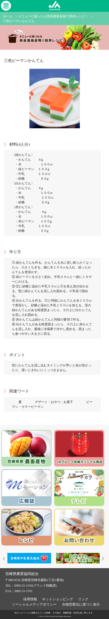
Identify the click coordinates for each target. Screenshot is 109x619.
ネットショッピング (57, 599)
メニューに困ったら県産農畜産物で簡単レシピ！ (53, 16)
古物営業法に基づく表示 (81, 604)
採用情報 (30, 599)
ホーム (7, 16)
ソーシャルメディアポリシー (34, 604)
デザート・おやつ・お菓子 (54, 402)
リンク (83, 599)
